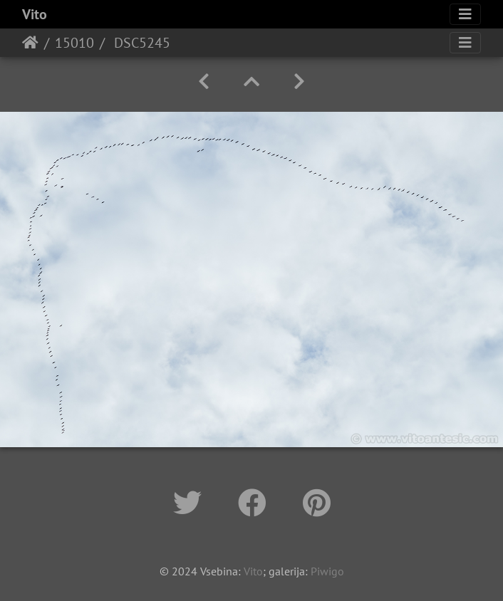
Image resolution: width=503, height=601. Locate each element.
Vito (34, 14)
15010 (74, 42)
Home (30, 42)
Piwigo (327, 571)
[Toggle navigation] (465, 14)
